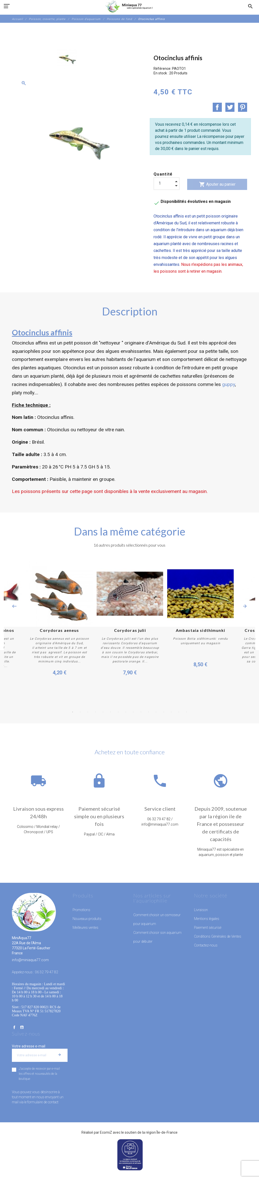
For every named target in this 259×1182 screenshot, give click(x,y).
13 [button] (163, 712)
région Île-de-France (162, 1132)
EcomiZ (106, 1132)
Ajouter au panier (217, 184)
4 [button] (95, 712)
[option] (67, 59)
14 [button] (171, 712)
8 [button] (125, 712)
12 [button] (156, 712)
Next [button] (244, 606)
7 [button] (118, 712)
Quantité (163, 174)
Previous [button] (14, 606)
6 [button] (110, 712)
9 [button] (133, 712)
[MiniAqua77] (129, 6)
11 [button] (148, 712)
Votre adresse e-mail (28, 1046)
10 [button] (140, 712)
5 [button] (102, 712)
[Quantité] (166, 183)
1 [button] (72, 712)
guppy (228, 384)
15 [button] (178, 712)
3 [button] (87, 712)
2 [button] (80, 712)
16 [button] (186, 712)
